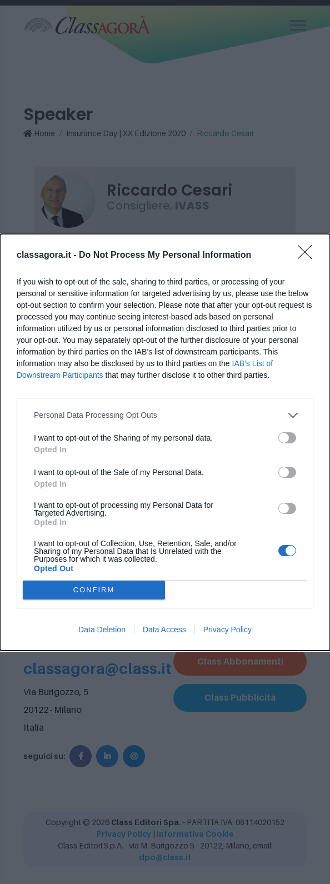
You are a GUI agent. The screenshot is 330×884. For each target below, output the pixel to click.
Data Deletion (102, 629)
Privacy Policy (227, 629)
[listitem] (165, 415)
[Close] (308, 255)
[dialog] (165, 442)
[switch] (287, 437)
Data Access (164, 629)
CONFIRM (94, 590)
